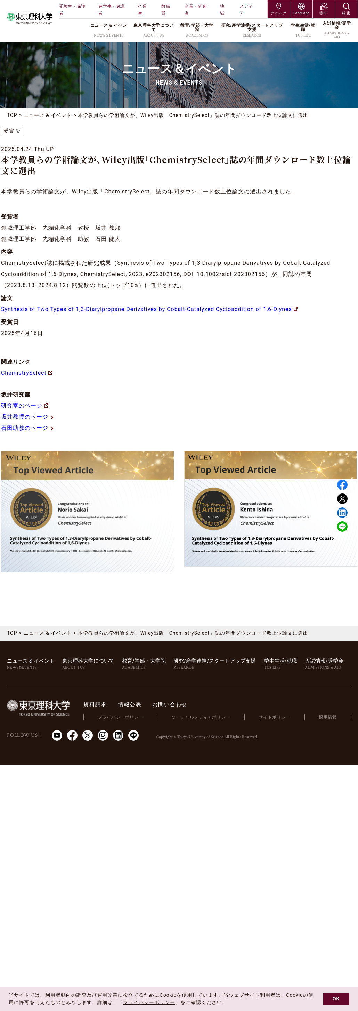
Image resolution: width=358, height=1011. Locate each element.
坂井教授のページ (27, 416)
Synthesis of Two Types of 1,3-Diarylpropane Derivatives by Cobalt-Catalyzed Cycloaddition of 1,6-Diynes (149, 309)
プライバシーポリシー (120, 717)
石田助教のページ (27, 428)
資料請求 (95, 704)
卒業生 (142, 10)
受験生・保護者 (72, 10)
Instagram (103, 735)
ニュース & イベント (48, 115)
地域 (222, 10)
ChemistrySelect (26, 373)
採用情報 (328, 717)
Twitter (342, 498)
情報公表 (129, 704)
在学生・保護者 (111, 10)
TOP (12, 115)
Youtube (57, 735)
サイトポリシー (274, 717)
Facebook (342, 485)
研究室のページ (24, 405)
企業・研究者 (195, 10)
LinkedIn (118, 735)
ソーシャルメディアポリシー (200, 717)
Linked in (342, 512)
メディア (246, 10)
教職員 (165, 10)
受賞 (9, 130)
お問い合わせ (169, 704)
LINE (342, 526)
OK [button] (336, 998)
